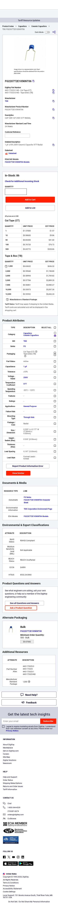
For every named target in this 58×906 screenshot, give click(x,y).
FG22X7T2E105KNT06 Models (17, 162)
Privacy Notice (12, 731)
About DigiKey (8, 745)
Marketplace (8, 748)
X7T (25, 384)
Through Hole (28, 417)
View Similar (18, 473)
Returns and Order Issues (13, 786)
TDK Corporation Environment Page (38, 509)
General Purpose (29, 406)
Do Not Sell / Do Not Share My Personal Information (29, 902)
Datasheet (10, 153)
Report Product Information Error (27, 466)
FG (24, 346)
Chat (7, 803)
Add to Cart (30, 199)
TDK (6, 101)
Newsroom (7, 763)
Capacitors (22, 26)
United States (10, 874)
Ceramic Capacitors (39, 26)
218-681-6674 (11, 811)
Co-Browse (9, 818)
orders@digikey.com (13, 814)
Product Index (8, 26)
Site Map (6, 757)
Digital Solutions (9, 760)
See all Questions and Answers (24, 603)
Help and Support (10, 777)
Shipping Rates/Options (12, 783)
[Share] (54, 32)
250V (25, 377)
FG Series (27, 497)
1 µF (25, 367)
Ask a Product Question (21, 608)
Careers (6, 754)
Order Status (8, 780)
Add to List (30, 208)
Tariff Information (10, 789)
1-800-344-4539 (11, 807)
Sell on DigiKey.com (11, 751)
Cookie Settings (9, 892)
